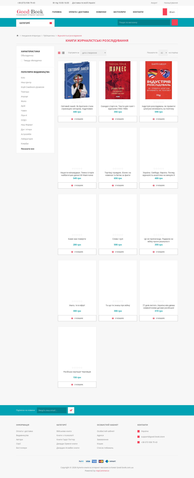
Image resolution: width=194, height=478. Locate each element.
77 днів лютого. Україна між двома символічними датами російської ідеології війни (159, 308)
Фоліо (23, 101)
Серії (18, 443)
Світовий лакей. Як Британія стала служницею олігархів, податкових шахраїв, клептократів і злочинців (77, 109)
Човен (24, 110)
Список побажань (105, 448)
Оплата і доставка (79, 12)
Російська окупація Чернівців (77, 371)
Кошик (100, 443)
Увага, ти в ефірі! (77, 305)
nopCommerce (102, 470)
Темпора (25, 91)
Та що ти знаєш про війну (118, 305)
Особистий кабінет (106, 431)
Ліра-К (24, 115)
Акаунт (154, 2)
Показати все (27, 149)
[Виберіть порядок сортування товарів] (93, 53)
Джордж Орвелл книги (67, 443)
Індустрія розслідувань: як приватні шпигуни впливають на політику (158, 107)
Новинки (101, 12)
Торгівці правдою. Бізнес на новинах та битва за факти (118, 173)
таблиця (59, 53)
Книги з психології (65, 435)
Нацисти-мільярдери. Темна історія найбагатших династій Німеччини (77, 173)
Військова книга (64, 431)
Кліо (23, 77)
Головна (57, 12)
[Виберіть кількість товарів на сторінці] (163, 53)
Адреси (100, 435)
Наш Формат (27, 124)
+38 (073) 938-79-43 (26, 2)
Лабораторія (27, 139)
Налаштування (171, 2)
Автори (19, 439)
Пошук (175, 22)
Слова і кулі (117, 239)
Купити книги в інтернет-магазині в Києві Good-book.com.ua (105, 467)
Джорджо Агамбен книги (68, 448)
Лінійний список (63, 53)
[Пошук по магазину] (144, 22)
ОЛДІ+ (24, 120)
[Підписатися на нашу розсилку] (52, 410)
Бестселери (120, 12)
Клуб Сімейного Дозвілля (32, 87)
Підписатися (71, 410)
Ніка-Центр (26, 82)
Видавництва (22, 435)
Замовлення (102, 439)
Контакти (138, 12)
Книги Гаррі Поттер (66, 439)
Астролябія (26, 134)
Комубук (25, 143)
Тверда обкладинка (33, 60)
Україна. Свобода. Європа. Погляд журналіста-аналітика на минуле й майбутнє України (159, 175)
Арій (23, 106)
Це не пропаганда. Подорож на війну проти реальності (158, 240)
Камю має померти (77, 239)
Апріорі (24, 96)
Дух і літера (26, 129)
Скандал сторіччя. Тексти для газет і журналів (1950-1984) (118, 107)
